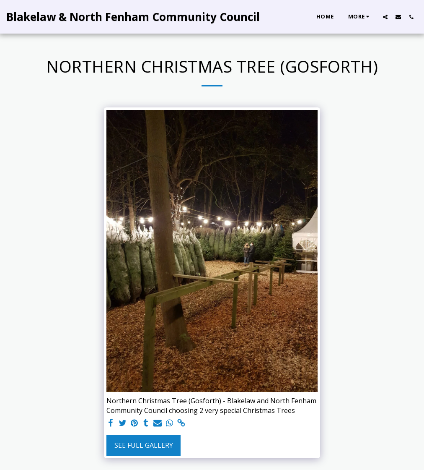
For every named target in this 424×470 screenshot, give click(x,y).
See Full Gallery (143, 445)
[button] (385, 17)
